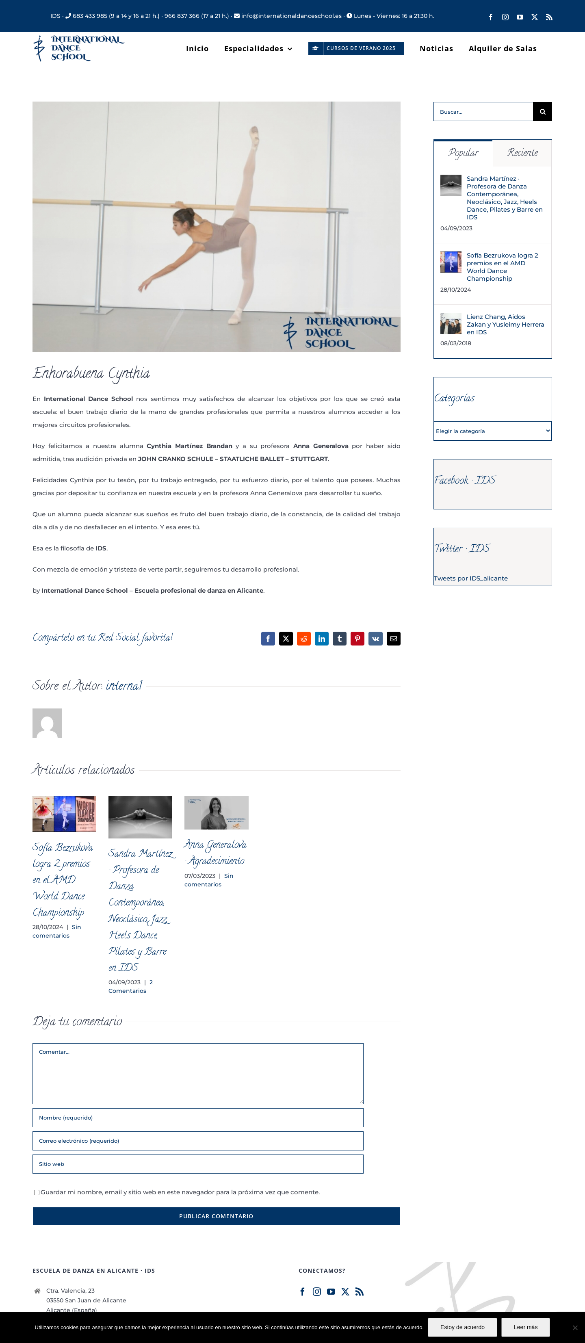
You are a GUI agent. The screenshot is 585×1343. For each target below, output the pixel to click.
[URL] (198, 1164)
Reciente (522, 153)
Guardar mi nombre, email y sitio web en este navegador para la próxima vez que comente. (180, 1192)
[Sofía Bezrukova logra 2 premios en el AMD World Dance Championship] (451, 258)
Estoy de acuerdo (462, 1327)
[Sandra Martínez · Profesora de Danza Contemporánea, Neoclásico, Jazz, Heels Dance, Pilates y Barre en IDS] (451, 181)
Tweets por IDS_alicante (471, 578)
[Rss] (359, 1292)
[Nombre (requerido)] (198, 1117)
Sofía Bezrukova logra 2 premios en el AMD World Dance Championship (62, 881)
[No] (575, 1328)
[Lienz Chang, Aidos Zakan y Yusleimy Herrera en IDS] (451, 319)
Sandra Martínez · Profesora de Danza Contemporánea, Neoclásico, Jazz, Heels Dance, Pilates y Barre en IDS (505, 198)
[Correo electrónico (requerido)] (198, 1140)
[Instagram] (317, 1292)
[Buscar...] (483, 111)
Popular (463, 153)
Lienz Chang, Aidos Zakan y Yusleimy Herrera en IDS (505, 324)
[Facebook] (303, 1292)
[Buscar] (542, 111)
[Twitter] (345, 1292)
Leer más (525, 1327)
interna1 (124, 687)
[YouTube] (331, 1292)
